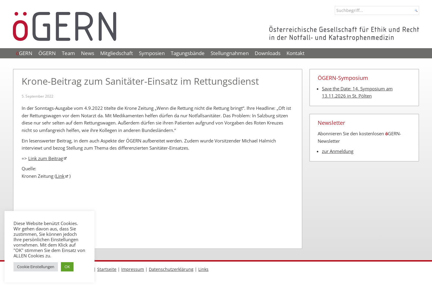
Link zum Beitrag (45, 158)
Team (68, 53)
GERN (24, 53)
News (87, 53)
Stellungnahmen (230, 53)
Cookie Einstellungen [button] (35, 266)
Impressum (132, 269)
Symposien (152, 53)
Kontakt (295, 53)
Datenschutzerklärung (171, 269)
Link (60, 176)
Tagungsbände (188, 53)
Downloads (267, 53)
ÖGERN (47, 53)
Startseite (106, 269)
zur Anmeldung (337, 151)
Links (203, 269)
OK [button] (67, 266)
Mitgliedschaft (116, 53)
